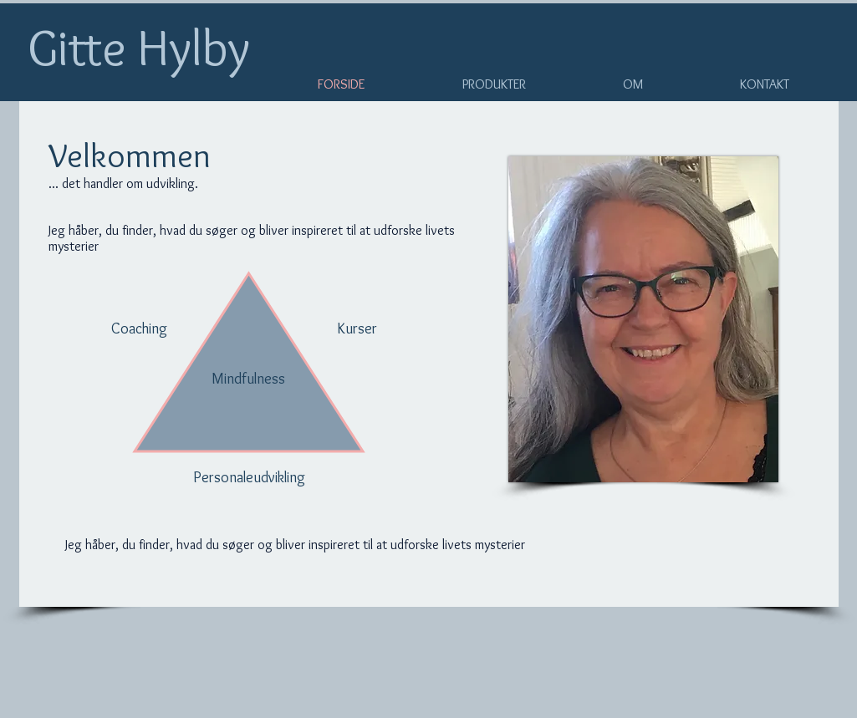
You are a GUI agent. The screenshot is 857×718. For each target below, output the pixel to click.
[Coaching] (139, 329)
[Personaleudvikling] (249, 478)
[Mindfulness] (248, 379)
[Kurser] (357, 329)
